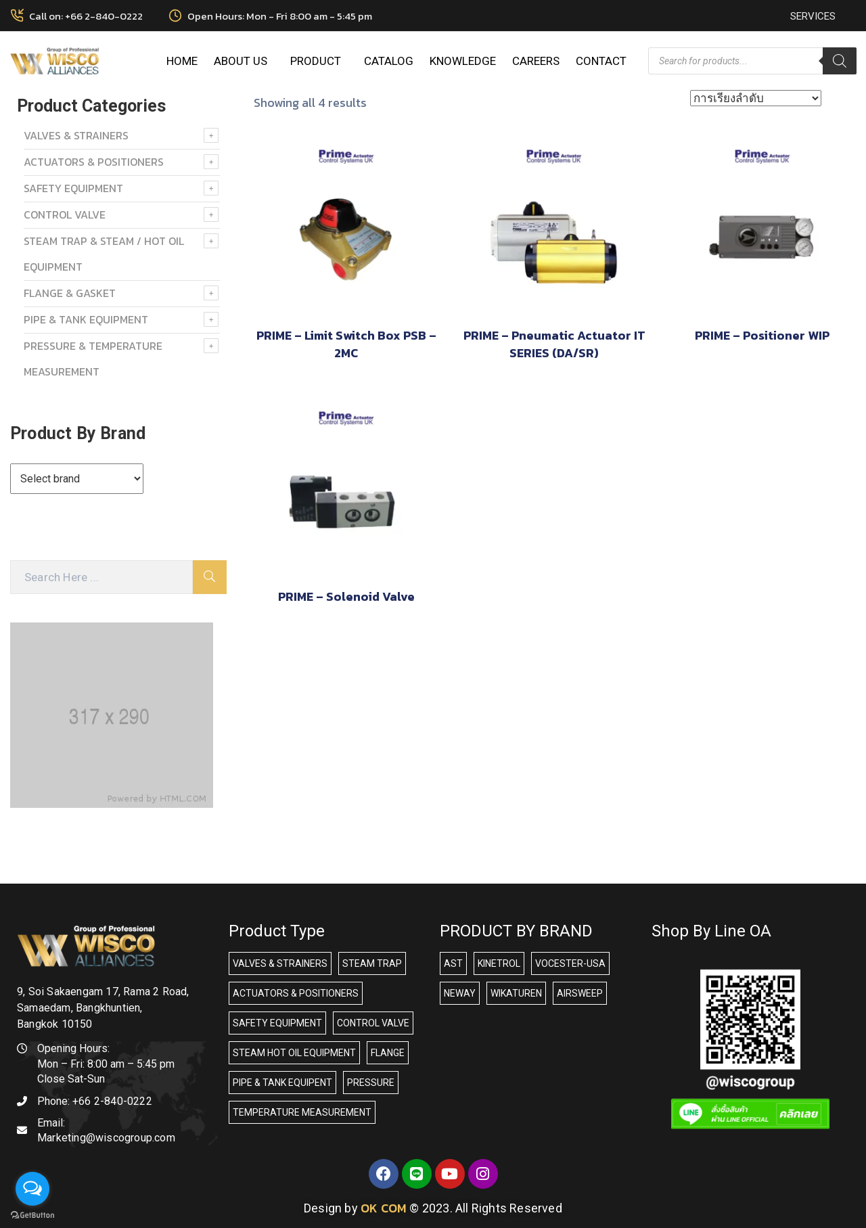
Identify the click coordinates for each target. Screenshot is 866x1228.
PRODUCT (319, 61)
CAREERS (536, 61)
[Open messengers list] (32, 1189)
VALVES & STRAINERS (76, 135)
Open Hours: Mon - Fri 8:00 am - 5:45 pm (279, 16)
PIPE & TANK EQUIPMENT (86, 319)
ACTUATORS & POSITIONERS (94, 162)
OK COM (384, 1208)
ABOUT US (244, 61)
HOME (182, 61)
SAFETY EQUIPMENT (73, 188)
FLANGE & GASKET (70, 293)
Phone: (94, 1101)
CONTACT (601, 61)
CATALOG (388, 61)
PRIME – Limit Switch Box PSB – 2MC (346, 344)
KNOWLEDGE (463, 61)
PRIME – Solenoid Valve (346, 596)
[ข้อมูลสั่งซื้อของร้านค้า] (755, 98)
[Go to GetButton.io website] (32, 1214)
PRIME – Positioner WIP (762, 335)
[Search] (840, 60)
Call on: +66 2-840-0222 (86, 16)
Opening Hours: (73, 1048)
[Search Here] (101, 577)
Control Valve (65, 214)
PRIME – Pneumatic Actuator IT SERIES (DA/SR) (554, 344)
